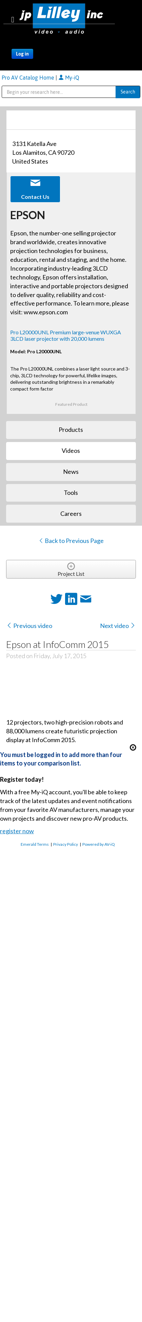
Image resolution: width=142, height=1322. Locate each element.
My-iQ (68, 78)
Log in (22, 54)
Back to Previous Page (71, 540)
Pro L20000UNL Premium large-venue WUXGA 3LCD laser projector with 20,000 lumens (65, 335)
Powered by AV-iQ (98, 844)
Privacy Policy (65, 844)
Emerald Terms (35, 844)
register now (17, 831)
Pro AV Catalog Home (29, 78)
